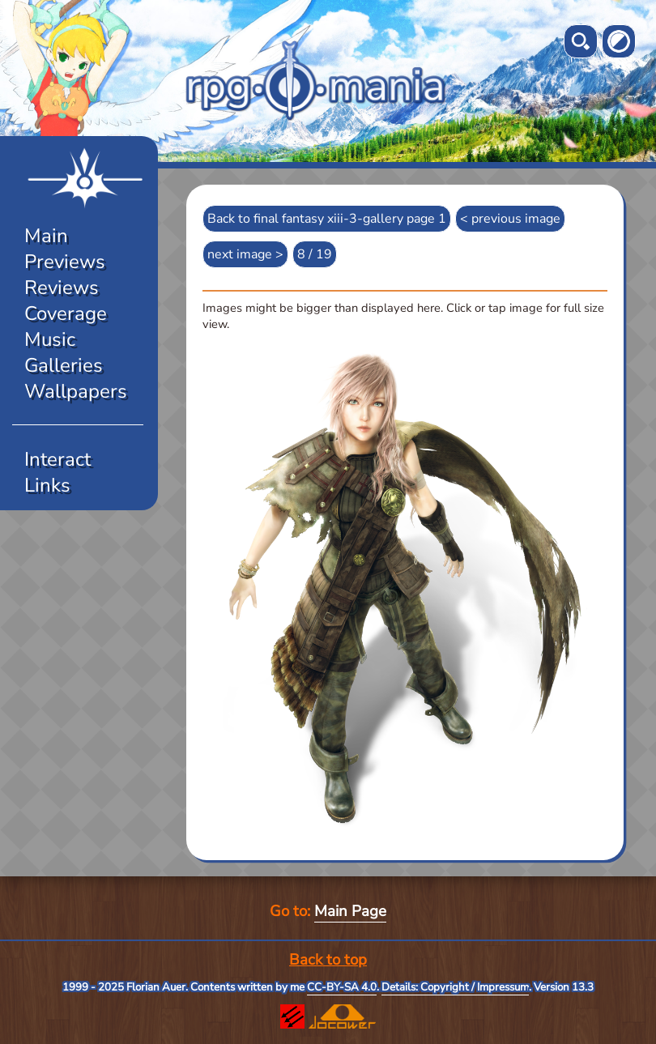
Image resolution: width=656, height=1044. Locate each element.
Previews (64, 262)
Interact (57, 459)
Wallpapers (75, 391)
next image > (245, 254)
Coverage (65, 313)
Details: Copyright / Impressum (455, 987)
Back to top (328, 959)
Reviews (61, 287)
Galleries (63, 365)
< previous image (510, 219)
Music (49, 339)
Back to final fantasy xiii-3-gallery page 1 (326, 219)
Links (47, 485)
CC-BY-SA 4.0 (342, 987)
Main (46, 236)
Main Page (350, 911)
